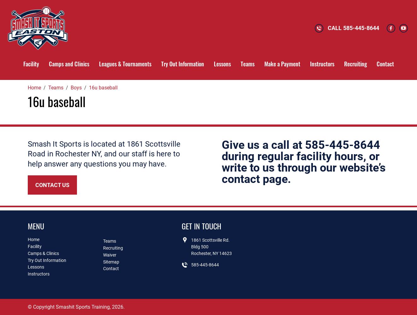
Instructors (322, 64)
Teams (248, 64)
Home (33, 239)
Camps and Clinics (69, 64)
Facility (31, 64)
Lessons (222, 64)
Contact (385, 64)
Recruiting (355, 64)
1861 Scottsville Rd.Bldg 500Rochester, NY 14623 (211, 247)
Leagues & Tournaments (125, 64)
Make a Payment (282, 64)
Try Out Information (182, 64)
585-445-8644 (361, 28)
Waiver (109, 254)
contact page (255, 179)
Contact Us (52, 185)
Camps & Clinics (43, 253)
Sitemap (111, 261)
